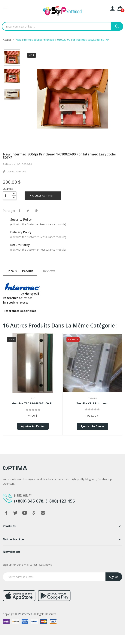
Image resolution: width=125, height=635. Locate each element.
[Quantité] (7, 195)
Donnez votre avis (16, 171)
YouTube (24, 513)
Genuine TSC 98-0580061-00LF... (33, 403)
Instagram (43, 513)
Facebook (6, 513)
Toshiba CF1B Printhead (92, 403)
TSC (33, 398)
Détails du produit (20, 271)
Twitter (15, 513)
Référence (10, 297)
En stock (9, 302)
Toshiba (92, 398)
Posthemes (25, 614)
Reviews (49, 271)
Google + (33, 513)
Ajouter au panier (42, 195)
